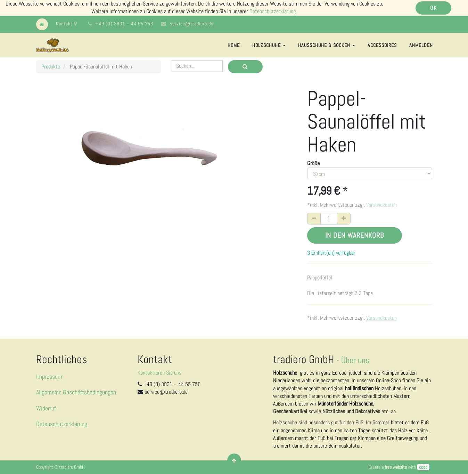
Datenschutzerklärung (272, 11)
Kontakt (66, 24)
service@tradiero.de (191, 24)
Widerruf (46, 408)
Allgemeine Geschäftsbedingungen (76, 392)
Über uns (355, 360)
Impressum (49, 377)
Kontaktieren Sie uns (159, 372)
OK (433, 7)
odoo (423, 467)
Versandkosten (381, 205)
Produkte (50, 66)
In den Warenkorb (354, 235)
